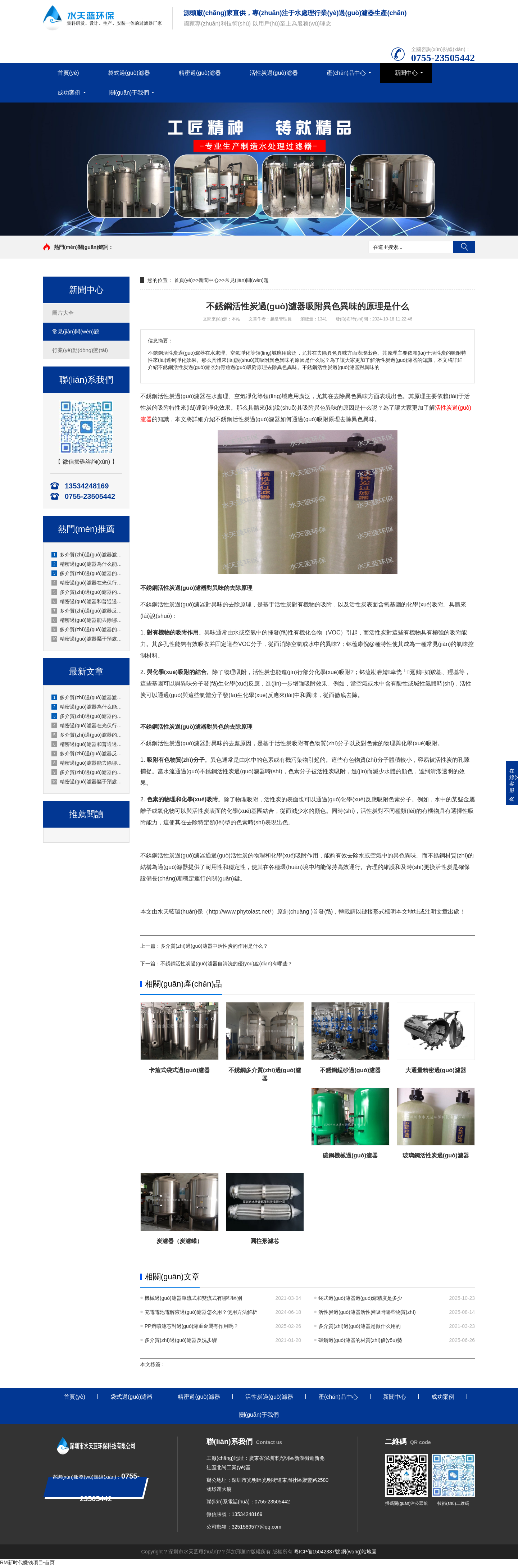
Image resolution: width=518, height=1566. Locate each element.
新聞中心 (406, 73)
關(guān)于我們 (129, 93)
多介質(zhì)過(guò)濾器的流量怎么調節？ (86, 629)
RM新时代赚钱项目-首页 (27, 1562)
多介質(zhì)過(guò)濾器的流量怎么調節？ (86, 772)
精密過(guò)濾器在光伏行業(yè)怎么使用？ (86, 583)
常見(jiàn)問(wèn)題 (75, 331)
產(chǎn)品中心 (346, 73)
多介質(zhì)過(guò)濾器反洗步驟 (181, 1340)
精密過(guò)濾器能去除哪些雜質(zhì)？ (86, 620)
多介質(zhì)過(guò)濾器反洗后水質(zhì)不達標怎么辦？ (86, 611)
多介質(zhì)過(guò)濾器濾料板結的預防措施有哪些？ (86, 554)
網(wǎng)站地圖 (359, 1551)
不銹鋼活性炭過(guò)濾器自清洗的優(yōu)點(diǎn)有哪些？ (226, 963)
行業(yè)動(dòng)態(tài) (80, 350)
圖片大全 (63, 313)
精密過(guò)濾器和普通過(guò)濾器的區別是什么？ (86, 744)
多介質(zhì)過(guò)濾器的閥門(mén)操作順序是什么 (86, 573)
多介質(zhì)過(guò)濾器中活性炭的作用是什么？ (214, 946)
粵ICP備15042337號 (317, 1551)
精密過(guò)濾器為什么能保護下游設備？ (86, 564)
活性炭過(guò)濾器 (273, 73)
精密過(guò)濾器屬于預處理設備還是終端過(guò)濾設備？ (86, 781)
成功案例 (69, 93)
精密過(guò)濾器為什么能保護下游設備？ (86, 707)
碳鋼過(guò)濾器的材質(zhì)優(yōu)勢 (360, 1340)
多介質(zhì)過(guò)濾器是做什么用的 (359, 1326)
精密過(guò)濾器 (200, 73)
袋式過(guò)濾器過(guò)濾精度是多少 (360, 1298)
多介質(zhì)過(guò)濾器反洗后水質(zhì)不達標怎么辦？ (86, 753)
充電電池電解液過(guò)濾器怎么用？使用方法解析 (201, 1312)
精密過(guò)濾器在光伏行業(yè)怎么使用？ (86, 725)
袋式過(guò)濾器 (129, 73)
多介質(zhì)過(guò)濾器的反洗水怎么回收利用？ (86, 592)
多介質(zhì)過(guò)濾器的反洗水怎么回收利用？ (86, 735)
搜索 (464, 247)
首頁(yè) (68, 73)
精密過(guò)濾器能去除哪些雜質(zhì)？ (86, 763)
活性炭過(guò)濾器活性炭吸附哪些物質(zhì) (367, 1312)
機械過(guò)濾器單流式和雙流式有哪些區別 (193, 1298)
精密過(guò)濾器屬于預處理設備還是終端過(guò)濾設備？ (86, 639)
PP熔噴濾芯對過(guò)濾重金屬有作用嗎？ (191, 1326)
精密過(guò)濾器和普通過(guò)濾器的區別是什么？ (86, 601)
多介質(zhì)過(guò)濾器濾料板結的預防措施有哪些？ (86, 697)
